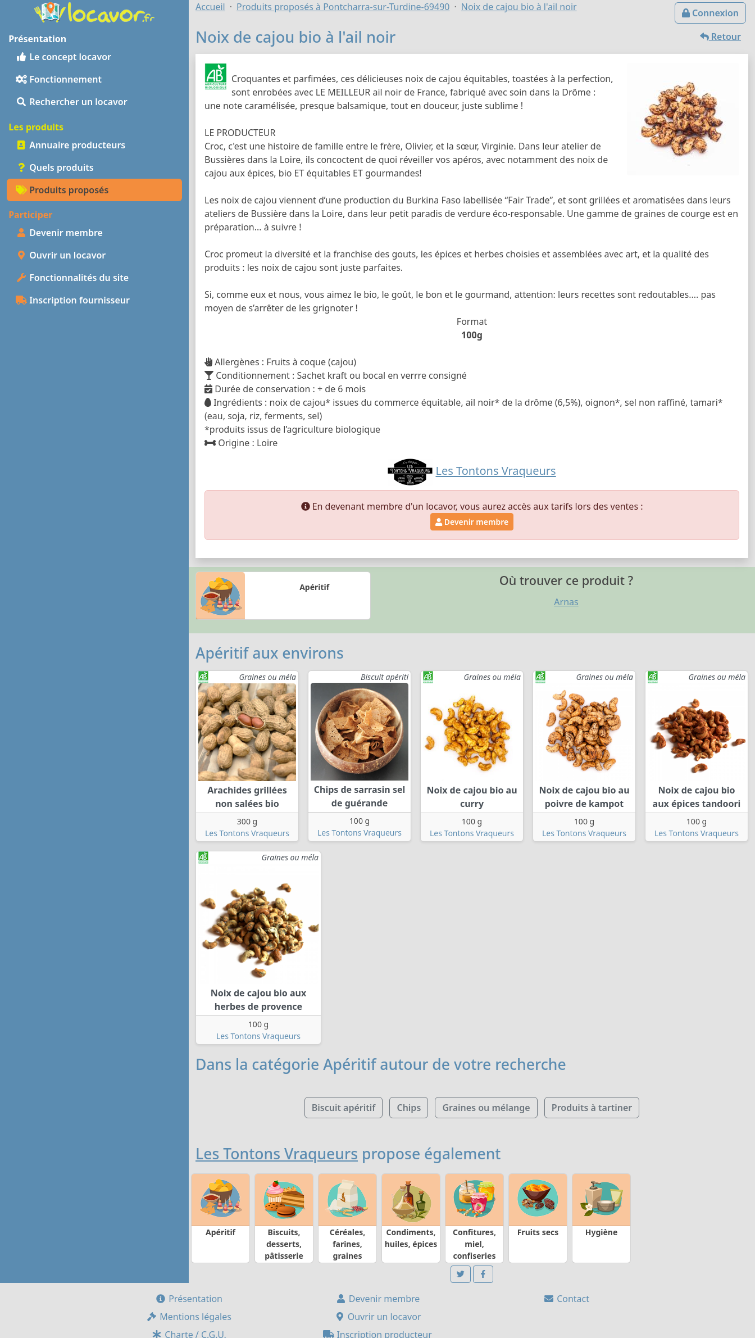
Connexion (710, 13)
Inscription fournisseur (73, 300)
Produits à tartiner (592, 1107)
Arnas (566, 602)
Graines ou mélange (486, 1107)
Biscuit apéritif (344, 1107)
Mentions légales (188, 1316)
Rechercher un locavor (72, 102)
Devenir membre (59, 232)
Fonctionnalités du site (72, 277)
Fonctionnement (59, 79)
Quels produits (55, 167)
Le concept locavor (63, 57)
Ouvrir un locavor (61, 255)
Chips (409, 1107)
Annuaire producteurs (70, 145)
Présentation (188, 1298)
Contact (566, 1298)
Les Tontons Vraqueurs (247, 833)
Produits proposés (62, 190)
